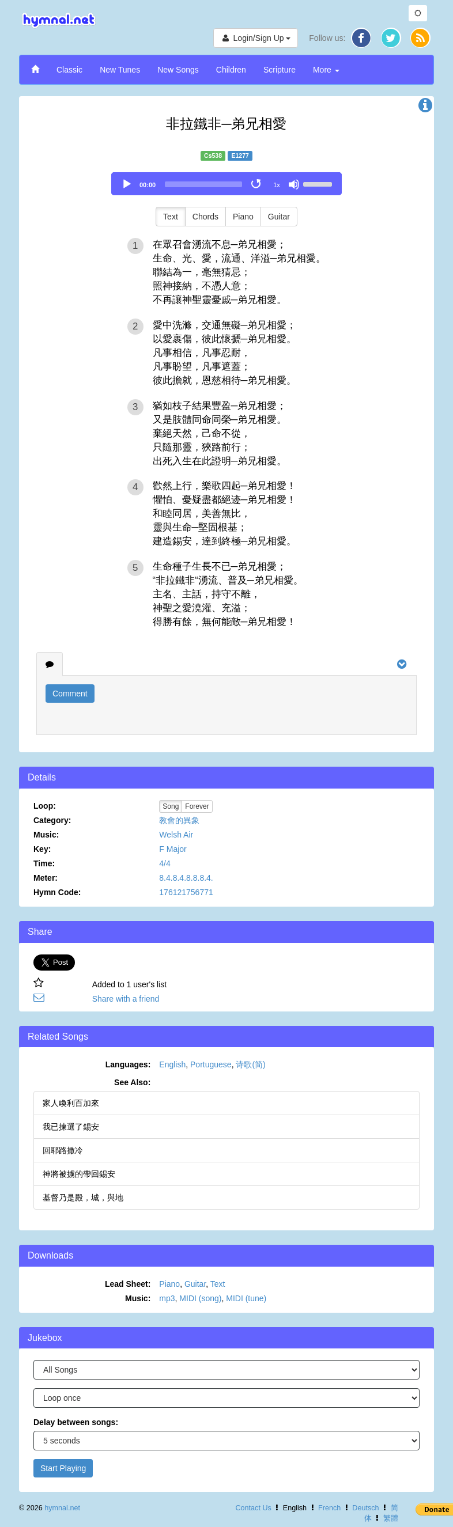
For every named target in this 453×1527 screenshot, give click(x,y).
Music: (46, 834)
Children (231, 69)
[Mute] (294, 184)
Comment (70, 693)
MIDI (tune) (246, 1298)
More (326, 69)
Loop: (44, 805)
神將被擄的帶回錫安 (79, 1174)
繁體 (390, 1518)
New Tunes (120, 69)
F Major (172, 849)
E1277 (240, 155)
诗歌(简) (250, 1064)
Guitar (279, 216)
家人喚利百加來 (71, 1103)
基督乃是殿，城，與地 (83, 1197)
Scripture (279, 69)
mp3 (167, 1298)
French (329, 1508)
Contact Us (253, 1508)
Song (171, 806)
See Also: (132, 1082)
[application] (226, 183)
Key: (42, 849)
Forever (197, 806)
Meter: (45, 877)
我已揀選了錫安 (71, 1126)
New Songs (178, 69)
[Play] (127, 184)
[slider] (203, 184)
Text (170, 216)
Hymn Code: (57, 892)
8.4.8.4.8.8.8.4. (186, 877)
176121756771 (186, 892)
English (172, 1064)
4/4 (164, 863)
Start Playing (63, 1468)
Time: (44, 863)
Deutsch (365, 1508)
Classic (69, 69)
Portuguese (211, 1064)
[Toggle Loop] (257, 184)
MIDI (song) (200, 1298)
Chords (205, 216)
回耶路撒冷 (63, 1150)
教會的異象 (179, 820)
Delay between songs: (75, 1422)
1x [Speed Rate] (276, 184)
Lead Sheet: (127, 1284)
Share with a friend (126, 998)
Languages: (128, 1064)
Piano (243, 216)
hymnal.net (62, 1508)
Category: (52, 820)
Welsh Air (176, 834)
